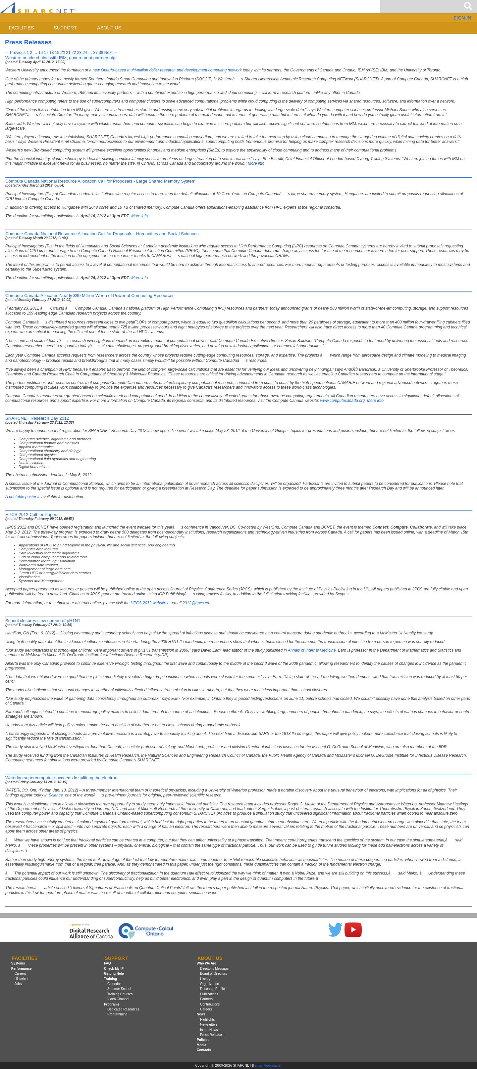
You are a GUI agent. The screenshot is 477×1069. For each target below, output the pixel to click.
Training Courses (119, 994)
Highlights (207, 1019)
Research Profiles (213, 989)
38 (101, 52)
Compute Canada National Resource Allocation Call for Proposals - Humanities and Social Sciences (101, 233)
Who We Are (206, 963)
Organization (209, 984)
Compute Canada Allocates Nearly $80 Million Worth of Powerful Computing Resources (90, 295)
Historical (21, 979)
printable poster (22, 496)
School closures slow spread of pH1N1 (42, 620)
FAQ (107, 963)
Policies (203, 1040)
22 (74, 52)
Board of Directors (213, 973)
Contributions (210, 1004)
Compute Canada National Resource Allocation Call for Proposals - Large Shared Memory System (100, 181)
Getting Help (114, 973)
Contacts (204, 1050)
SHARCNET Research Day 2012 (37, 418)
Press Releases (212, 1035)
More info (256, 163)
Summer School (119, 989)
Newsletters (209, 1024)
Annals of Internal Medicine (312, 650)
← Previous (15, 52)
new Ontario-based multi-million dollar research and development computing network (166, 70)
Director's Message (214, 968)
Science (56, 795)
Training (110, 979)
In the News (209, 1030)
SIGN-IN (462, 18)
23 (79, 52)
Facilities (21, 27)
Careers (206, 1009)
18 (51, 52)
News (201, 1014)
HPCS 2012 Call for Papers (32, 514)
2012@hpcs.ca (196, 603)
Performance (21, 968)
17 (46, 52)
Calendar (114, 984)
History (205, 979)
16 (40, 52)
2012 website (148, 603)
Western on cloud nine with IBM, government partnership (60, 57)
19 (57, 52)
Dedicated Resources (123, 1009)
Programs (112, 1004)
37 (95, 52)
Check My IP (114, 968)
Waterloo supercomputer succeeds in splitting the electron (61, 777)
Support (65, 27)
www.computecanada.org (342, 400)
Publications (209, 994)
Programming (117, 1014)
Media (201, 1045)
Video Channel (118, 999)
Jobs (18, 984)
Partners (206, 999)
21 (68, 52)
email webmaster (268, 1065)
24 (84, 52)
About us (109, 27)
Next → (111, 52)
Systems (18, 963)
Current (20, 973)
